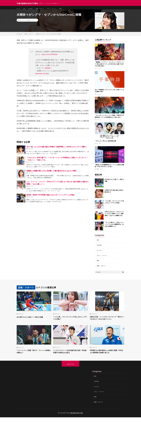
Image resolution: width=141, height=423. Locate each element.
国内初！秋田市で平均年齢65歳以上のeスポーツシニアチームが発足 (50, 197)
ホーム (19, 9)
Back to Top (70, 370)
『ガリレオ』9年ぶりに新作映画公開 (105, 143)
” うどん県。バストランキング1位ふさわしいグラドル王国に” (69, 320)
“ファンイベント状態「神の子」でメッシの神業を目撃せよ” (33, 357)
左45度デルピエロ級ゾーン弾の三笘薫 (32, 319)
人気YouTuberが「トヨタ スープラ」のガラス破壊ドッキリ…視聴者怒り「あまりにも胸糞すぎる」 (114, 216)
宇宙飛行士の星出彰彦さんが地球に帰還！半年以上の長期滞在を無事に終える (107, 357)
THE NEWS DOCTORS (76, 418)
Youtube (32, 9)
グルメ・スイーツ (55, 9)
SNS (25, 9)
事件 (65, 9)
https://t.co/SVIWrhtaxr (50, 57)
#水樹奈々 (48, 70)
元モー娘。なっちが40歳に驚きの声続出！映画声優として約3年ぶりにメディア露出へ (56, 149)
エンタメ (98, 70)
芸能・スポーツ (42, 9)
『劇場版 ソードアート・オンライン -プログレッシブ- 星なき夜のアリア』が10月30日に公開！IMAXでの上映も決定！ (109, 66)
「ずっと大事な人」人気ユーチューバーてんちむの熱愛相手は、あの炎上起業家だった (114, 226)
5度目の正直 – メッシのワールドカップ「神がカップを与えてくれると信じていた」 (106, 321)
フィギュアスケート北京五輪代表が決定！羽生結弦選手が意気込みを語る (70, 357)
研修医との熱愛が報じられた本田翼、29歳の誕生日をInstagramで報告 (51, 173)
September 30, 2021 (42, 76)
